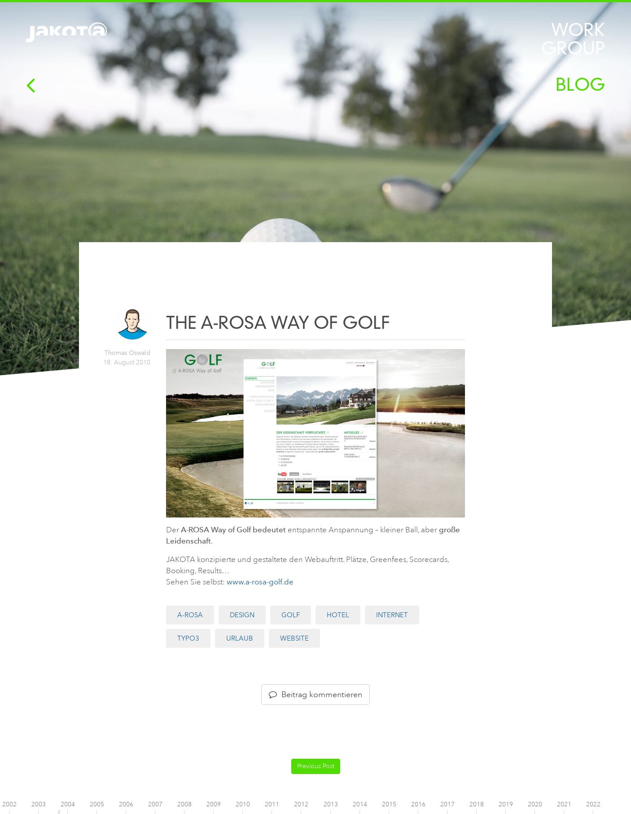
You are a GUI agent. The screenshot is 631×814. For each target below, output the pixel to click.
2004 (68, 804)
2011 (272, 804)
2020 (535, 804)
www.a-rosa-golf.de (260, 581)
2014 (360, 804)
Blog (580, 84)
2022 (593, 804)
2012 (301, 804)
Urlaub (239, 638)
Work (578, 29)
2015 (389, 804)
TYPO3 (188, 638)
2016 (418, 804)
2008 (184, 804)
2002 (9, 804)
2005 (97, 804)
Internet (392, 615)
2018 (476, 804)
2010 (243, 804)
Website (294, 638)
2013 (331, 804)
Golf (290, 615)
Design (242, 615)
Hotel (338, 615)
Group (573, 48)
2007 (155, 804)
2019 (506, 804)
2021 (564, 804)
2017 (447, 804)
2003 (38, 804)
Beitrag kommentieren (315, 694)
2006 (126, 804)
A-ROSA (190, 615)
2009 (213, 804)
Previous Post (315, 766)
